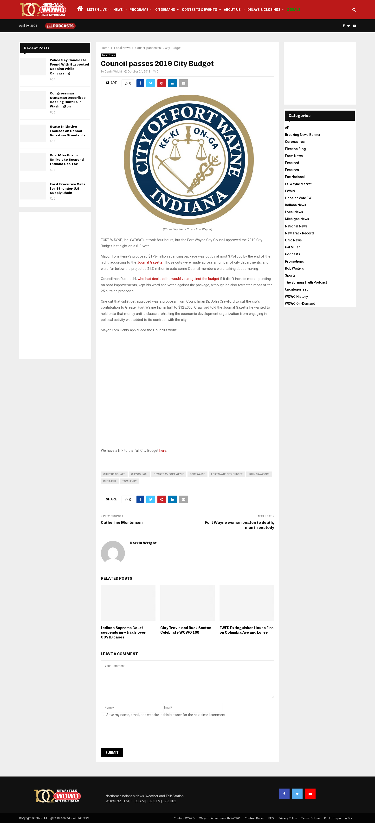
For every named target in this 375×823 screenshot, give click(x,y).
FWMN (290, 191)
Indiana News (295, 205)
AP (287, 128)
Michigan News (297, 219)
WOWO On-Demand (300, 303)
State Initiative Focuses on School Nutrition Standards (67, 131)
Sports (290, 275)
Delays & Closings (263, 10)
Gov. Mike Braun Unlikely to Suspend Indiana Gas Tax (67, 159)
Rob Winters (294, 268)
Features (292, 170)
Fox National (295, 177)
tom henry (129, 481)
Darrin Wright (113, 71)
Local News (108, 55)
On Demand (165, 10)
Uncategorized (297, 289)
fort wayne (197, 474)
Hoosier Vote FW (298, 198)
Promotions (294, 261)
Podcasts (292, 254)
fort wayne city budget (227, 474)
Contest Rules (254, 818)
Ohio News (293, 240)
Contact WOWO (184, 818)
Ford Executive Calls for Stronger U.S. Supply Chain (67, 188)
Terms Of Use (310, 818)
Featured (292, 163)
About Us (232, 10)
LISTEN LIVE (97, 10)
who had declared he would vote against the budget (178, 279)
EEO (271, 818)
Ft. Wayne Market (298, 184)
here (162, 450)
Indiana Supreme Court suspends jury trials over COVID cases (123, 632)
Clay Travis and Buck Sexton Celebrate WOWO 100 (185, 630)
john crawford (259, 474)
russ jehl (109, 481)
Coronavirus (295, 142)
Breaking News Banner (303, 135)
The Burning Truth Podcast (306, 282)
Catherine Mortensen (122, 522)
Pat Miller (292, 247)
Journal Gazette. (150, 262)
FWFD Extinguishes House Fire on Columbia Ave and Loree (246, 630)
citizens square (114, 474)
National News (296, 226)
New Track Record (299, 233)
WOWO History (296, 297)
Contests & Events (199, 10)
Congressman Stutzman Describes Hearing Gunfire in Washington (67, 100)
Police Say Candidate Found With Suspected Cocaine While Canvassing (69, 66)
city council (139, 474)
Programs (139, 10)
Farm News (294, 156)
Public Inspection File (338, 818)
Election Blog (295, 149)
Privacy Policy (287, 818)
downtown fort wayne (169, 474)
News (118, 10)
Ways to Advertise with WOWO (219, 818)
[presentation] (137, 734)
